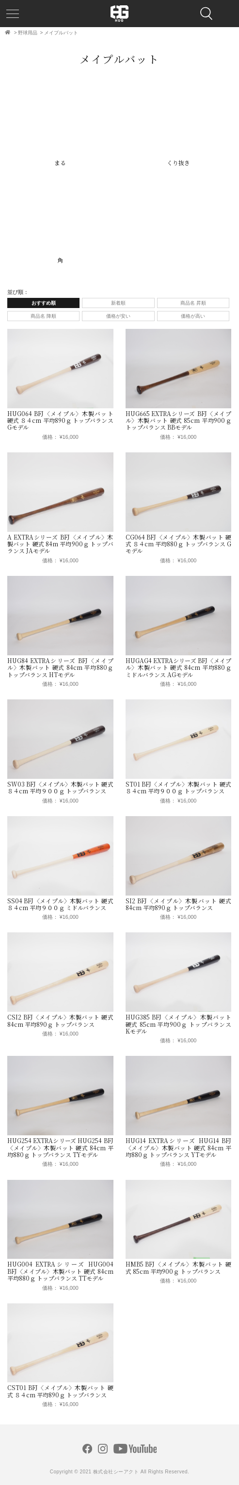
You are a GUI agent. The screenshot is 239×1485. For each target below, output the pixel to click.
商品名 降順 (43, 316)
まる (60, 163)
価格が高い (193, 316)
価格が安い (118, 316)
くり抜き (178, 163)
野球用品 (27, 32)
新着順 (118, 303)
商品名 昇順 (193, 303)
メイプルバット (61, 32)
